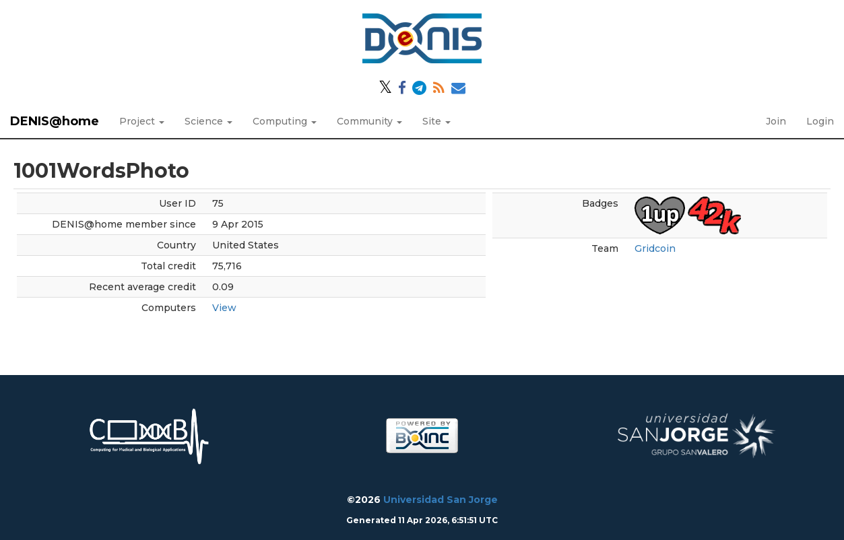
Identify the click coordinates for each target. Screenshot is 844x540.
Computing (285, 121)
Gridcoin (655, 248)
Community (369, 121)
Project (141, 121)
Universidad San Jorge (440, 500)
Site (436, 121)
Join (776, 121)
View (224, 308)
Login (820, 121)
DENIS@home (54, 121)
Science (208, 121)
